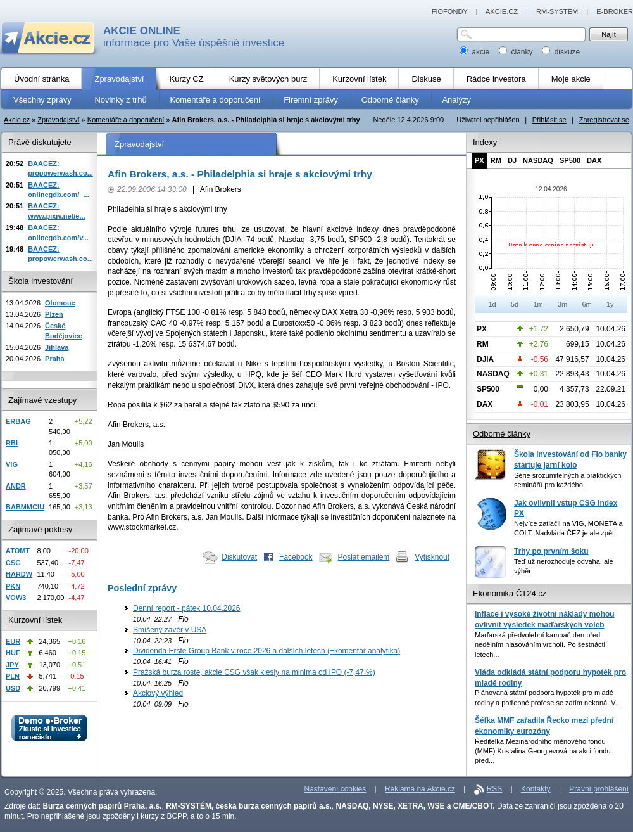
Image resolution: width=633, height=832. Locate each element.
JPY (12, 665)
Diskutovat (239, 557)
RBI (12, 443)
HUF (13, 652)
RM (496, 160)
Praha (55, 358)
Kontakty (536, 788)
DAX (594, 160)
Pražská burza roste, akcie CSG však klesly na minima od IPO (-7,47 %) (254, 672)
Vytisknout (432, 557)
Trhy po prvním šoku (551, 551)
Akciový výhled (158, 693)
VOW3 (16, 597)
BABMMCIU (25, 507)
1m (537, 304)
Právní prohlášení (599, 788)
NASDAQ (538, 160)
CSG (13, 562)
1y (610, 304)
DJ (512, 160)
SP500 (570, 160)
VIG (12, 464)
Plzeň (54, 314)
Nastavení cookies (335, 788)
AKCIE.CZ (502, 11)
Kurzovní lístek (35, 620)
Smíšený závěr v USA (169, 629)
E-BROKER (614, 11)
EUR (13, 641)
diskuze (561, 52)
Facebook (296, 557)
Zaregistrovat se (604, 120)
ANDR (16, 486)
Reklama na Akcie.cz (420, 788)
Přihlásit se (549, 120)
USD (13, 688)
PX (479, 160)
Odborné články (501, 433)
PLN (13, 676)
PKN (13, 586)
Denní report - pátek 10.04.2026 (186, 608)
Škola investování (40, 281)
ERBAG (18, 421)
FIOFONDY (450, 11)
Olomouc (60, 303)
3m (562, 304)
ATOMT (18, 550)
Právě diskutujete (40, 142)
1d (492, 304)
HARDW (19, 574)
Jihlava (56, 347)
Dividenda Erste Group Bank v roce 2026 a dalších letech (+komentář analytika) (266, 650)
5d (514, 304)
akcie (476, 52)
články (517, 52)
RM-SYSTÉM (557, 11)
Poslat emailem (364, 557)
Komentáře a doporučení (126, 120)
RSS (495, 788)
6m (586, 304)
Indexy (485, 142)
